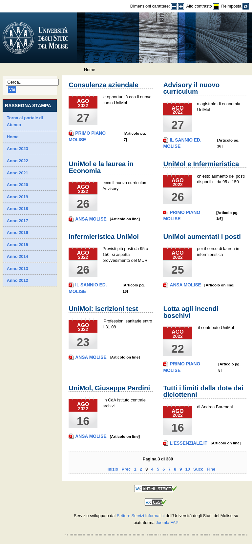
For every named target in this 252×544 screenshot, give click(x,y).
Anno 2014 (17, 256)
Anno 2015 (17, 244)
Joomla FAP (167, 522)
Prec (126, 469)
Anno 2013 (17, 268)
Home (13, 136)
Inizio (113, 469)
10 (187, 469)
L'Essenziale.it (188, 443)
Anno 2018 (17, 208)
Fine (211, 469)
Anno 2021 (17, 172)
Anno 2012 (17, 280)
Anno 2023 (17, 148)
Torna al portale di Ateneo (25, 121)
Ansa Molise (90, 219)
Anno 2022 (17, 160)
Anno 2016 (17, 232)
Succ (198, 469)
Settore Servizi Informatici (141, 515)
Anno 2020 (17, 184)
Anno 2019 (17, 196)
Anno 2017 (17, 220)
